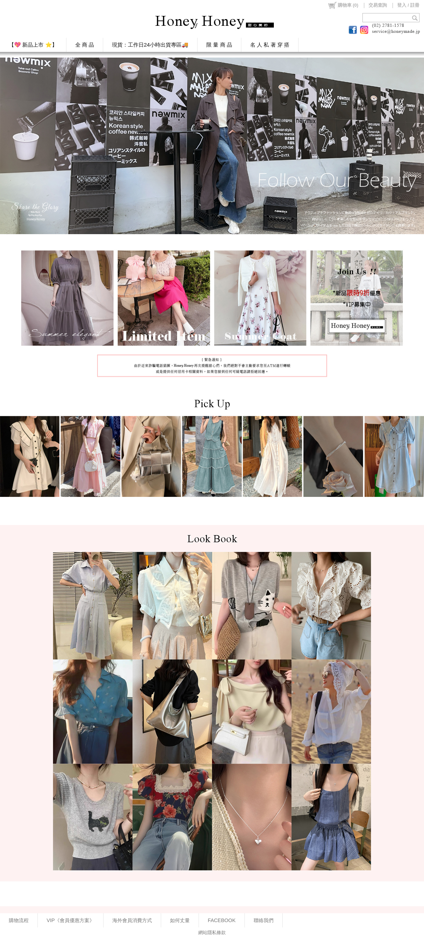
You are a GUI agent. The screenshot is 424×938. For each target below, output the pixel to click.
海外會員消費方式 (132, 920)
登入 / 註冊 (408, 5)
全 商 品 (84, 45)
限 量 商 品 (219, 45)
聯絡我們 (263, 920)
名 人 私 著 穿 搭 (269, 45)
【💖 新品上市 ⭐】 (33, 45)
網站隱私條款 (212, 932)
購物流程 (19, 920)
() (343, 5)
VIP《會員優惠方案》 (70, 920)
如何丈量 (180, 920)
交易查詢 (378, 5)
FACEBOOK (222, 920)
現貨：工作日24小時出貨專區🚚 (150, 45)
